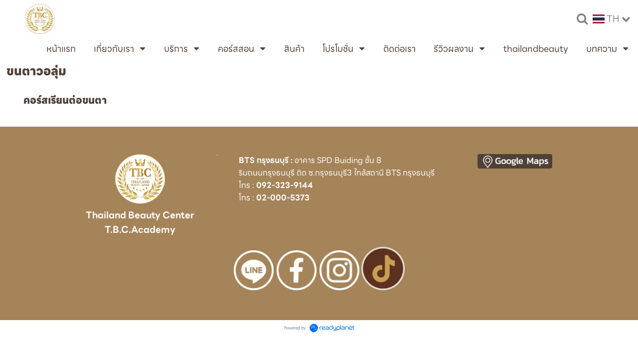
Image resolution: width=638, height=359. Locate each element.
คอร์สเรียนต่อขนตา (65, 100)
